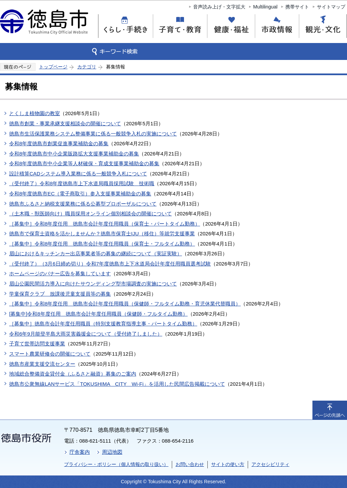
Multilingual (265, 6)
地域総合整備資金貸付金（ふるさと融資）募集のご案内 (72, 374)
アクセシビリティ (270, 464)
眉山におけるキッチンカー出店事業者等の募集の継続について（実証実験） (95, 253)
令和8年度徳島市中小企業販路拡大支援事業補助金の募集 (74, 153)
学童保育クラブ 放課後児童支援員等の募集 (60, 294)
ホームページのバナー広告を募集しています (60, 273)
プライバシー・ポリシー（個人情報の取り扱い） (116, 464)
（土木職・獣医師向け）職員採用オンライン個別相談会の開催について (90, 213)
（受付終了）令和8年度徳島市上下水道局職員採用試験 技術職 (81, 183)
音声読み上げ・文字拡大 (219, 6)
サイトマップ (331, 6)
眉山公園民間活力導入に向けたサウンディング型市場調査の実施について (93, 284)
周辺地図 (112, 452)
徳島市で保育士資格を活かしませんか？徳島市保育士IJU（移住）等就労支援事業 (102, 233)
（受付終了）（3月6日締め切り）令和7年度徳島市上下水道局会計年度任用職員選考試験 (110, 264)
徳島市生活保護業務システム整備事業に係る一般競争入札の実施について (93, 133)
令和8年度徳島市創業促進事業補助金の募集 (58, 143)
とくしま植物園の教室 (34, 113)
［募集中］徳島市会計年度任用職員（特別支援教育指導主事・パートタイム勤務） (103, 323)
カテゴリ (86, 66)
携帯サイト (297, 6)
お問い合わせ (190, 464)
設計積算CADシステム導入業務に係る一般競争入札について (78, 173)
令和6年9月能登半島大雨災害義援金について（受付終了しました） (85, 334)
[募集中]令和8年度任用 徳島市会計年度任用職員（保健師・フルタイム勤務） (98, 314)
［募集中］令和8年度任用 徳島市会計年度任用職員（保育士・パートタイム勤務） (104, 224)
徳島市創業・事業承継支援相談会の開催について (65, 123)
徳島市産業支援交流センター (42, 364)
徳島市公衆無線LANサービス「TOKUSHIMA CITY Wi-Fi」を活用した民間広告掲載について (117, 384)
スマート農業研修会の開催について (49, 354)
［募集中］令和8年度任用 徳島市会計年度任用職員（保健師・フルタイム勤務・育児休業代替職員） (125, 303)
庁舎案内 (79, 452)
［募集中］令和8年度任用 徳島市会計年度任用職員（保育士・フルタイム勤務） (102, 244)
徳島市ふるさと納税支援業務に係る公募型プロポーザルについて (83, 204)
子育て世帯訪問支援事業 (37, 343)
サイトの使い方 (227, 464)
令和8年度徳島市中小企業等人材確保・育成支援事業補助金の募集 (84, 163)
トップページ (53, 66)
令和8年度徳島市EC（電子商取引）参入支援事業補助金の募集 (80, 193)
